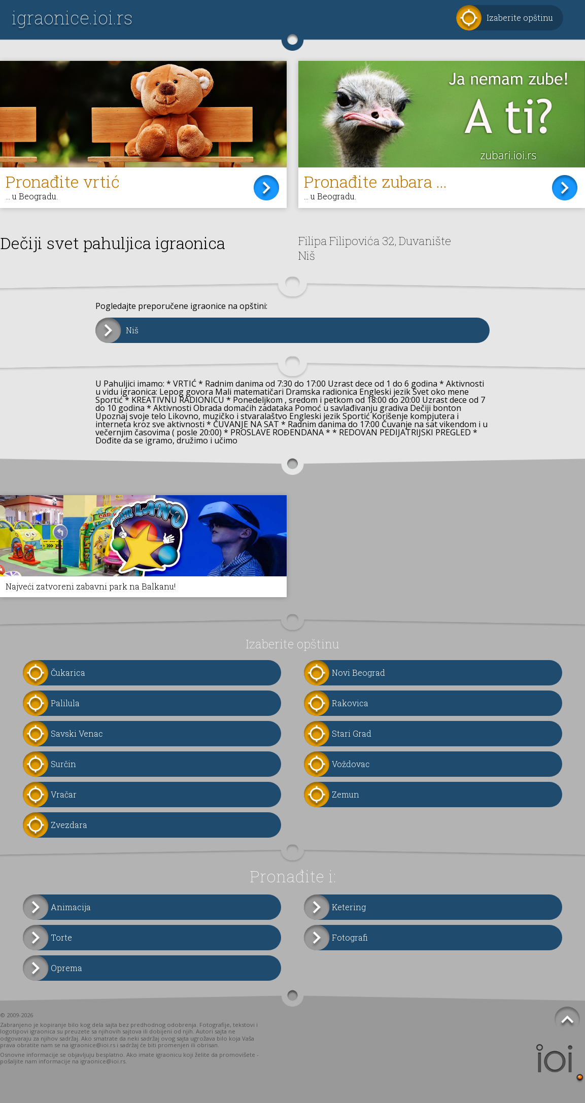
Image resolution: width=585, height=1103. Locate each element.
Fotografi (350, 937)
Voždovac (351, 764)
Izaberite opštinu (520, 17)
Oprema (66, 967)
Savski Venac (77, 733)
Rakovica (350, 703)
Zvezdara (69, 824)
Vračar (64, 794)
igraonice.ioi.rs (72, 17)
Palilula (65, 703)
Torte (61, 937)
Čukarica (68, 672)
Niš (132, 330)
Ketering (349, 907)
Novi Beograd (358, 672)
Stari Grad (351, 733)
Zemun (345, 794)
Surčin (63, 764)
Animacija (71, 907)
